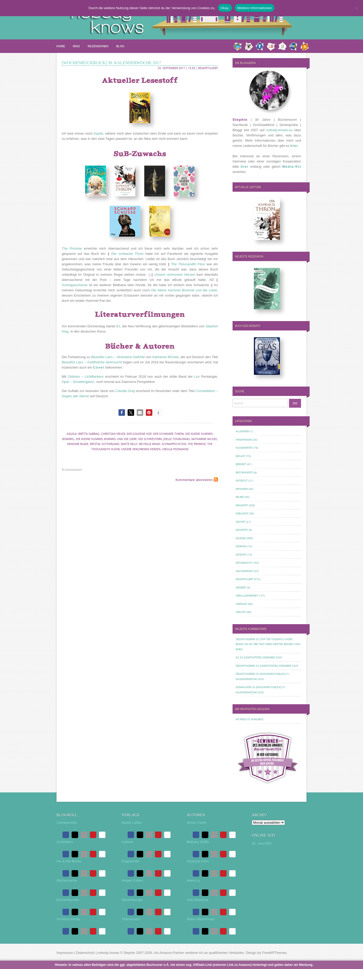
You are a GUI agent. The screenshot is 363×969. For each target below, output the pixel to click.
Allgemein (242, 431)
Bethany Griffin (198, 842)
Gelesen (241, 538)
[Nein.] (356, 8)
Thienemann (131, 919)
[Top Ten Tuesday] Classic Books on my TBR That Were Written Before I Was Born (268, 644)
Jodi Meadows (197, 900)
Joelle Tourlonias (176, 439)
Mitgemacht (244, 562)
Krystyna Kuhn (198, 861)
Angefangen (244, 439)
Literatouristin (67, 822)
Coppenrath (130, 861)
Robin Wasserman (200, 919)
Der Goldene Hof (139, 434)
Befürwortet (244, 472)
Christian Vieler (113, 434)
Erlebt (240, 497)
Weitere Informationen (254, 8)
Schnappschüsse (174, 444)
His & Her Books (69, 861)
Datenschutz (85, 953)
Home (61, 46)
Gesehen (241, 546)
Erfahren (242, 488)
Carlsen (127, 842)
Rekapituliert (208, 68)
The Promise (197, 444)
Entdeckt (242, 480)
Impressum (65, 953)
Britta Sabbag (88, 434)
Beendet (241, 464)
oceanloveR (243, 687)
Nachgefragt (244, 571)
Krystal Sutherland (104, 444)
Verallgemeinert (247, 595)
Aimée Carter (197, 822)
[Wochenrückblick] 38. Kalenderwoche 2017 (111, 63)
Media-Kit (291, 166)
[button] (121, 412)
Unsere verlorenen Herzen (140, 449)
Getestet (241, 554)
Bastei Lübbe (131, 822)
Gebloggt (242, 513)
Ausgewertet (244, 447)
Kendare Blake (77, 444)
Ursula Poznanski (175, 449)
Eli (237, 657)
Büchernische (67, 880)
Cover (98, 367)
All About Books (68, 919)
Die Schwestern (150, 439)
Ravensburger (132, 900)
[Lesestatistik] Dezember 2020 (263, 657)
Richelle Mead (149, 444)
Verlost (241, 612)
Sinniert (241, 587)
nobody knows (108, 953)
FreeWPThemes (274, 953)
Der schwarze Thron (168, 434)
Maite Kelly (129, 444)
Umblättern (65, 842)
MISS (76, 46)
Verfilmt (241, 604)
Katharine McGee (204, 439)
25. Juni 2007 (262, 843)
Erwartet (242, 505)
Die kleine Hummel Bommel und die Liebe (106, 439)
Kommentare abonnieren (194, 480)
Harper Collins (132, 880)
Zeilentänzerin (245, 639)
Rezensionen (98, 46)
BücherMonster (68, 900)
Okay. (225, 8)
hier (294, 146)
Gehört (240, 521)
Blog (120, 46)
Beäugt (240, 456)
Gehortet (242, 529)
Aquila (72, 434)
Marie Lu (193, 880)
